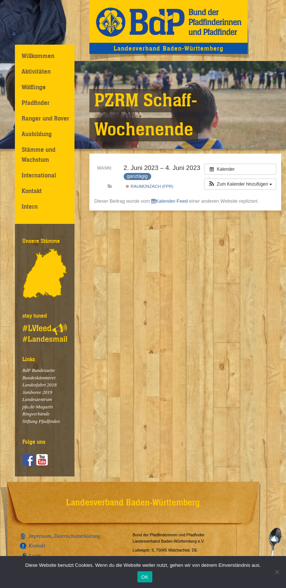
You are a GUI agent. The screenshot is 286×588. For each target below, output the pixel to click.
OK (144, 577)
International (39, 175)
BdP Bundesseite (38, 370)
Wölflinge (34, 87)
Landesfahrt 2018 (39, 385)
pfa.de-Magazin (37, 406)
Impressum (40, 536)
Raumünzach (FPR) (149, 186)
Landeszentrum (37, 399)
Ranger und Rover (45, 118)
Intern (30, 206)
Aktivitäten (36, 71)
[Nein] (276, 572)
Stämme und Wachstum (38, 154)
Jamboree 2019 (37, 392)
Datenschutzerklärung (77, 536)
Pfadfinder (36, 102)
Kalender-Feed (169, 201)
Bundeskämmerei (38, 377)
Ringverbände (36, 414)
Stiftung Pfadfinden (41, 421)
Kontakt (32, 191)
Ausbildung (37, 134)
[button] (240, 184)
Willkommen (38, 56)
